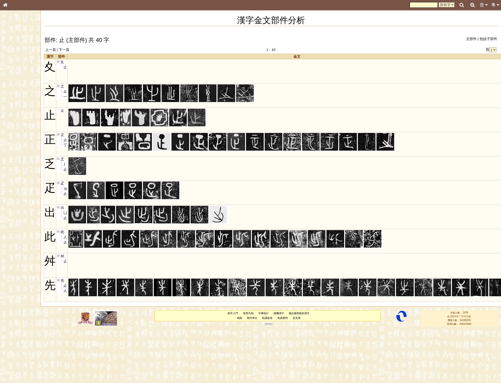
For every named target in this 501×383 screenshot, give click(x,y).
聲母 (9, 126)
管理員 (269, 324)
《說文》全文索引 (17, 148)
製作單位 (252, 318)
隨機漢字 (279, 313)
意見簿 (297, 318)
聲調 (22, 126)
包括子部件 (488, 39)
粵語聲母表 (13, 98)
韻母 (16, 126)
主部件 (471, 39)
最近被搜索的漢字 (299, 313)
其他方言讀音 (14, 135)
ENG (20, 52)
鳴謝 (239, 318)
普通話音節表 (14, 130)
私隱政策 (267, 318)
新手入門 (233, 313)
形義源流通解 (14, 81)
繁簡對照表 (13, 161)
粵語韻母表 (13, 103)
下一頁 (64, 50)
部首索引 (11, 63)
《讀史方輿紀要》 (17, 152)
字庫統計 (263, 313)
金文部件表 (13, 76)
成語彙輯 (11, 157)
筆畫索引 (11, 67)
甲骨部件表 (13, 72)
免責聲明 (282, 318)
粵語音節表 (13, 93)
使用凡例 (248, 313)
